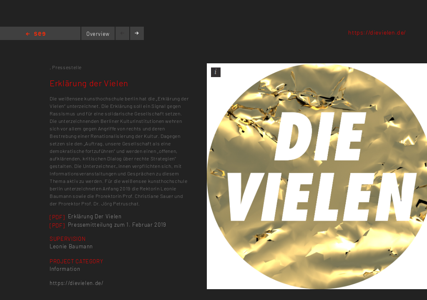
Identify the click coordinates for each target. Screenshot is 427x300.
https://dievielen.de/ (377, 32)
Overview (98, 33)
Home (35, 34)
